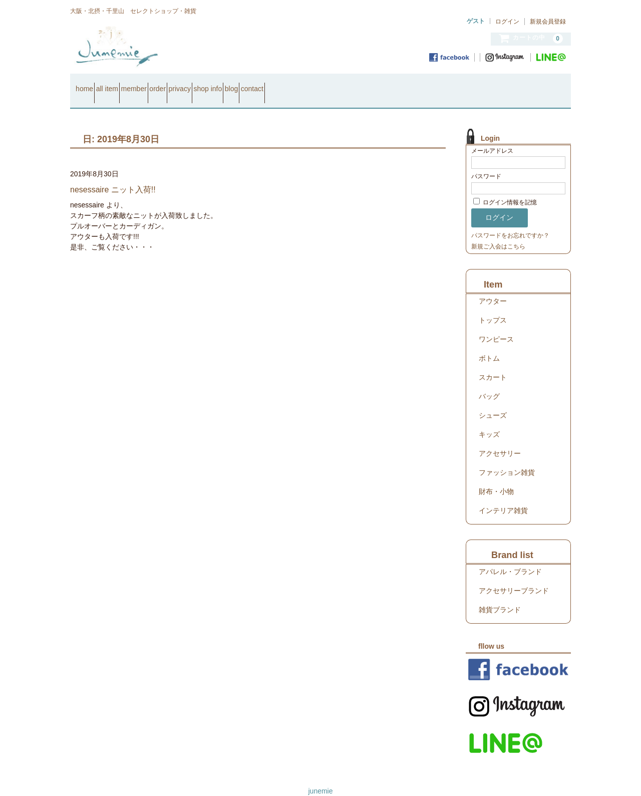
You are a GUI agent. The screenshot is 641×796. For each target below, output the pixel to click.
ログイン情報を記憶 (505, 189)
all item (129, 84)
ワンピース (496, 326)
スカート (493, 364)
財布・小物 (496, 478)
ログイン (507, 21)
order (215, 84)
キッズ (489, 421)
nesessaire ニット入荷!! (113, 176)
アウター (493, 288)
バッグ (489, 383)
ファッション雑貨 (507, 459)
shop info (301, 84)
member (173, 84)
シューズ (493, 402)
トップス (493, 307)
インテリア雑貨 (503, 497)
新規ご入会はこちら (498, 233)
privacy (255, 84)
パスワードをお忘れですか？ (510, 222)
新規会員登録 (548, 21)
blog (342, 84)
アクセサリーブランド (514, 578)
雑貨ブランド (500, 597)
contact (381, 84)
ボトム (489, 345)
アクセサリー (500, 440)
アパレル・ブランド (510, 559)
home (89, 84)
